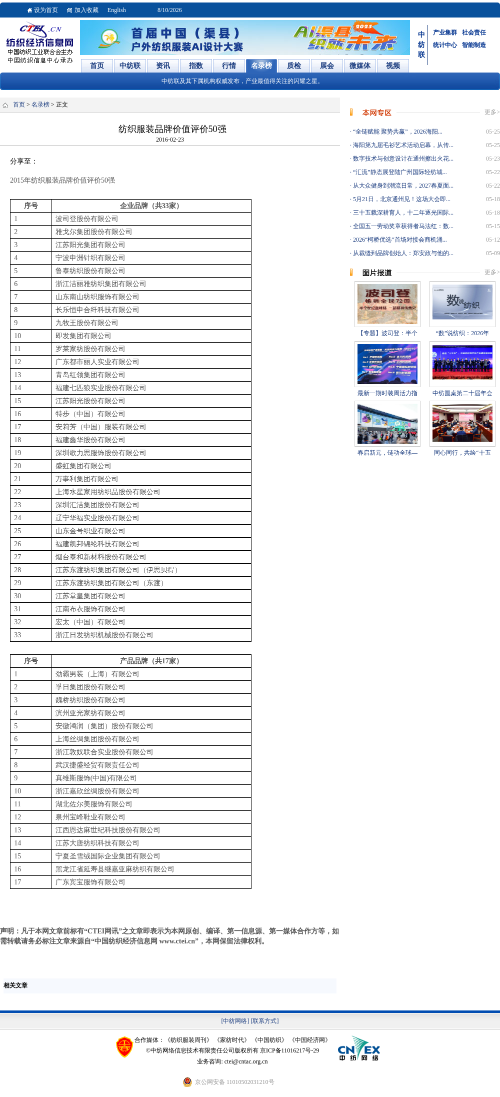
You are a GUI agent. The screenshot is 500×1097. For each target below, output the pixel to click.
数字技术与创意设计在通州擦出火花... (403, 158)
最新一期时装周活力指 (388, 393)
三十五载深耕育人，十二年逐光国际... (403, 212)
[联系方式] (265, 1020)
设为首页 (46, 10)
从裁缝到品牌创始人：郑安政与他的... (403, 253)
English (117, 10)
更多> (492, 112)
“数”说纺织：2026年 (463, 333)
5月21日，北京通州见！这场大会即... (401, 199)
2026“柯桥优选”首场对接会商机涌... (399, 239)
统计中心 (445, 45)
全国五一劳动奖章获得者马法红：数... (403, 226)
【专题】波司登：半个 (388, 333)
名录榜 (41, 104)
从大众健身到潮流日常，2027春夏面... (403, 185)
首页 (19, 104)
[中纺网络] (236, 1020)
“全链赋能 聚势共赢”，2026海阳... (397, 131)
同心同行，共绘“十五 (462, 452)
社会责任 (474, 32)
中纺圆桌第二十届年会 (462, 393)
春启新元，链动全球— (388, 452)
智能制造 (474, 45)
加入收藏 (86, 10)
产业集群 (445, 32)
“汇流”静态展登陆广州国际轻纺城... (399, 172)
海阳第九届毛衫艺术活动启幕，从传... (403, 145)
